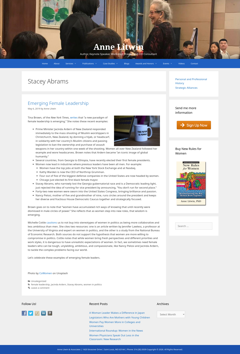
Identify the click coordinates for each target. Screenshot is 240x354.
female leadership (40, 284)
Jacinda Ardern (58, 284)
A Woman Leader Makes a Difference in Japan (117, 312)
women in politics (93, 284)
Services (72, 63)
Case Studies (112, 63)
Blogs (126, 63)
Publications (91, 63)
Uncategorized (38, 281)
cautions (52, 222)
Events (169, 63)
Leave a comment (40, 287)
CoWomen (45, 273)
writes (74, 117)
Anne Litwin (118, 47)
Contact (194, 63)
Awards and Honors (147, 63)
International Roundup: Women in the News (116, 330)
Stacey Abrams (74, 284)
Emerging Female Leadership (58, 103)
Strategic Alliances (186, 87)
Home (45, 63)
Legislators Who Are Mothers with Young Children (119, 317)
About (57, 63)
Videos (181, 63)
